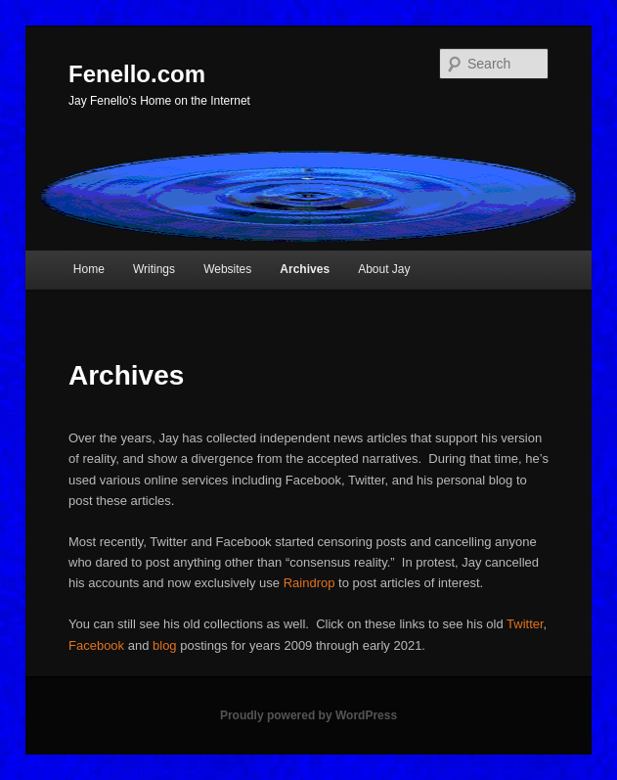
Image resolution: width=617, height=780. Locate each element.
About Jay (384, 269)
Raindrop (309, 582)
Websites (227, 269)
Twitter (525, 624)
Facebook (96, 645)
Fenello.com (136, 74)
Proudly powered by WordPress (308, 715)
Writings (154, 269)
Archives (305, 269)
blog (165, 645)
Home (89, 269)
